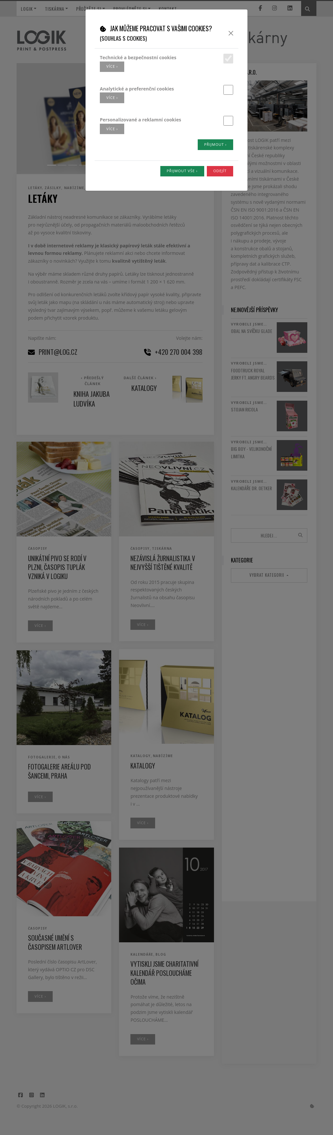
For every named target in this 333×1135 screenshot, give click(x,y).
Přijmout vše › (182, 170)
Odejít (220, 170)
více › (112, 66)
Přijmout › (215, 144)
